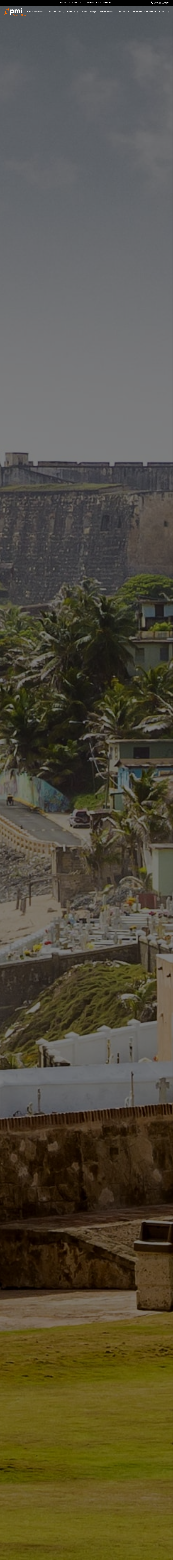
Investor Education (144, 11)
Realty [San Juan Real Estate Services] (71, 11)
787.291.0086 (161, 2)
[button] (23, 1549)
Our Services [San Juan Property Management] (35, 11)
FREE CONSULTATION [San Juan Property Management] (86, 785)
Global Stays (89, 11)
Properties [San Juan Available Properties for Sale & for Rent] (55, 11)
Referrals (124, 11)
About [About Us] (163, 11)
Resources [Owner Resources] (106, 11)
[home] (15, 12)
